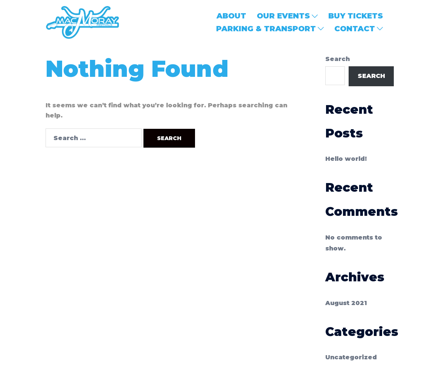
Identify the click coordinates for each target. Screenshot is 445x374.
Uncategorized (351, 357)
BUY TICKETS (355, 15)
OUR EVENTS (283, 15)
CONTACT (354, 28)
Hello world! (346, 158)
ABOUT (231, 15)
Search (337, 59)
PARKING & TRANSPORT (266, 28)
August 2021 (346, 303)
